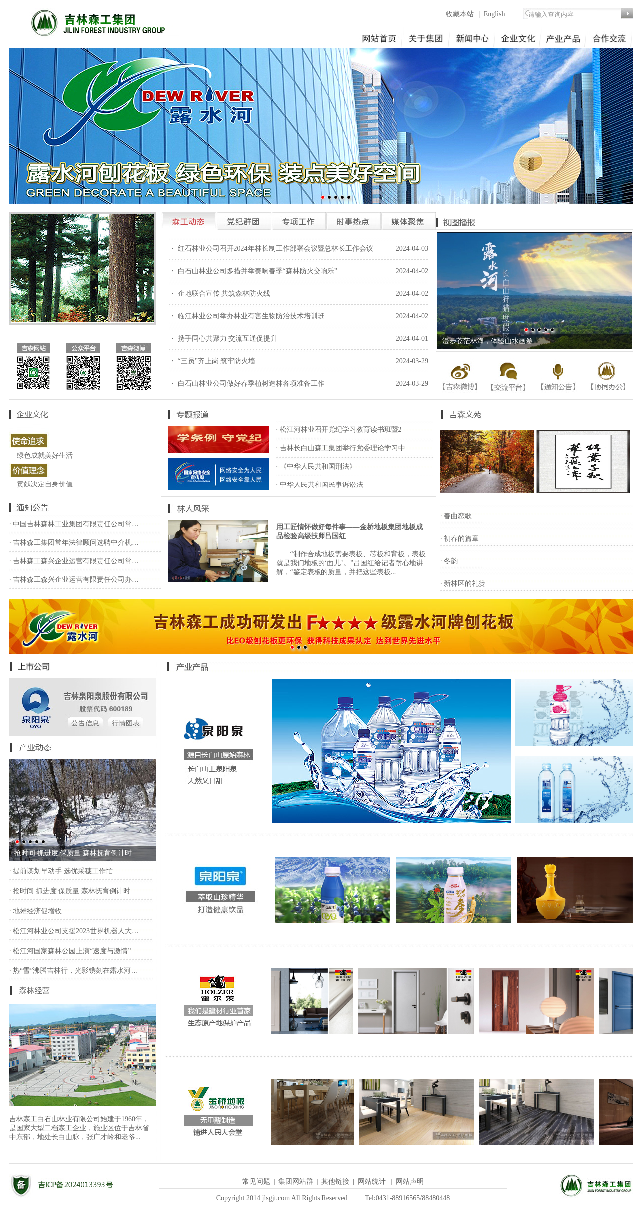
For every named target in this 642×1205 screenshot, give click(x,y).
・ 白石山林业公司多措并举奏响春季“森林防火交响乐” (253, 271)
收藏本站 (461, 14)
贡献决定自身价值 (45, 484)
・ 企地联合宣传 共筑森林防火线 (219, 293)
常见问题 (256, 1181)
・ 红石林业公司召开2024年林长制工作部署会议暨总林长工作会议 (271, 248)
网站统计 (372, 1181)
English (494, 14)
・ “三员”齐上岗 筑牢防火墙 (212, 361)
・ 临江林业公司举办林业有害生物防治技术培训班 (246, 316)
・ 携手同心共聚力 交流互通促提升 (223, 338)
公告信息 (85, 723)
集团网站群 (295, 1181)
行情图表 (126, 723)
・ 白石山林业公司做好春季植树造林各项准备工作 (246, 383)
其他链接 (335, 1181)
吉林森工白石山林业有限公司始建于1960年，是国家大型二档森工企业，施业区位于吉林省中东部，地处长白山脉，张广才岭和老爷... (79, 1128)
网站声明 (410, 1181)
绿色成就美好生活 (45, 455)
